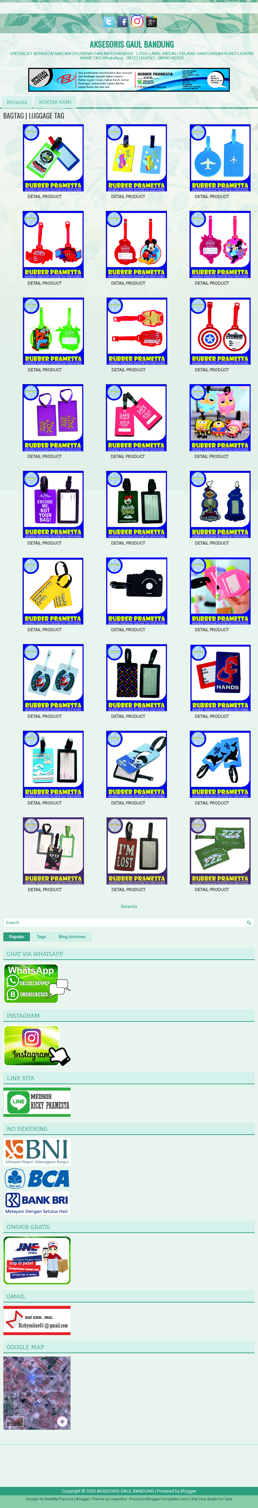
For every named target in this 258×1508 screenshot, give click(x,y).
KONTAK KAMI (55, 102)
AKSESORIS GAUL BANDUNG (132, 44)
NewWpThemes (59, 1499)
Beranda (17, 102)
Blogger (188, 1491)
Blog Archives (72, 936)
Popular (16, 936)
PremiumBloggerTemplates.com (159, 1499)
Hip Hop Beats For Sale (212, 1499)
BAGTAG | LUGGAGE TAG (33, 115)
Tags (41, 936)
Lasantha (118, 1499)
